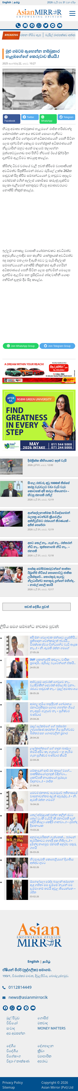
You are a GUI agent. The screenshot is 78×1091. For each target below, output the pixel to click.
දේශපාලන (45, 1045)
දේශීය (11, 1045)
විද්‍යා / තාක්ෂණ (17, 1061)
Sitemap (8, 1087)
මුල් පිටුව (13, 1018)
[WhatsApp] (48, 119)
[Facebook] (11, 119)
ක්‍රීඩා (40, 1050)
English (6, 2)
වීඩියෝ (12, 1023)
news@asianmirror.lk (28, 997)
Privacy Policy (12, 1082)
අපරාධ (42, 1061)
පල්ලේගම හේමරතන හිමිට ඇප (23, 35)
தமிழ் (17, 2)
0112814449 (19, 987)
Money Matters (51, 1028)
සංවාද (10, 1028)
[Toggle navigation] (72, 13)
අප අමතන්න (15, 1033)
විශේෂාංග (13, 1056)
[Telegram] (66, 119)
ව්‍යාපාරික (44, 1056)
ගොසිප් (42, 1018)
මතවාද (42, 1023)
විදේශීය (12, 1050)
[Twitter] (30, 119)
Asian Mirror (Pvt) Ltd (57, 1087)
